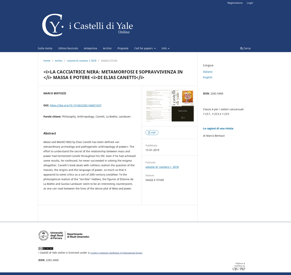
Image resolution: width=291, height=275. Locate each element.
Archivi (107, 48)
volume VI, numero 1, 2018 (81, 60)
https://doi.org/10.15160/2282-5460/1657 (76, 105)
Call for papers (143, 48)
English (207, 77)
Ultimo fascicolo (68, 48)
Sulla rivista (45, 48)
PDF (153, 132)
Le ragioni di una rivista (218, 128)
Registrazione (235, 2)
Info (164, 48)
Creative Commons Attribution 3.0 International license (116, 253)
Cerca (245, 48)
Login (250, 2)
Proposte (122, 48)
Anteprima (90, 48)
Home (46, 60)
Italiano (207, 71)
